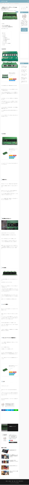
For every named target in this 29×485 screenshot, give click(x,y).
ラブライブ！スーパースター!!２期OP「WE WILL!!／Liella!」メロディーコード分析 (24, 70)
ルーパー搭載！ (4, 41)
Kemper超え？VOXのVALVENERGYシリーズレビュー (13, 461)
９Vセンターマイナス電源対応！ (6, 43)
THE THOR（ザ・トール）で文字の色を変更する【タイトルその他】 (24, 67)
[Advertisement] (9, 124)
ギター (7, 3)
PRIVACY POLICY (20, 481)
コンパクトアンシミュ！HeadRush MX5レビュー (12, 450)
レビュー (13, 10)
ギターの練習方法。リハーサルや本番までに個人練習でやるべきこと (13, 456)
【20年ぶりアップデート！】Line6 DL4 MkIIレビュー (14, 3)
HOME (2, 3)
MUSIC (4, 3)
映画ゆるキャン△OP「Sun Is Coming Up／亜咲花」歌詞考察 (24, 78)
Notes (15, 481)
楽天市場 (15, 155)
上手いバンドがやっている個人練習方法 (13, 472)
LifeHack (10, 481)
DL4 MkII (9, 10)
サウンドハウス (11, 374)
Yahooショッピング (12, 80)
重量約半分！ (5, 37)
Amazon (11, 155)
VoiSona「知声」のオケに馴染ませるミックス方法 (24, 82)
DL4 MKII (3, 36)
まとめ (3, 44)
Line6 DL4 (4, 34)
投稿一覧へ (13, 442)
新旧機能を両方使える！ (6, 39)
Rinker (11, 151)
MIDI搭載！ (5, 40)
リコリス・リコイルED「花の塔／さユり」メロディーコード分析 (24, 75)
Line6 (11, 10)
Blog (12, 481)
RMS (17, 481)
